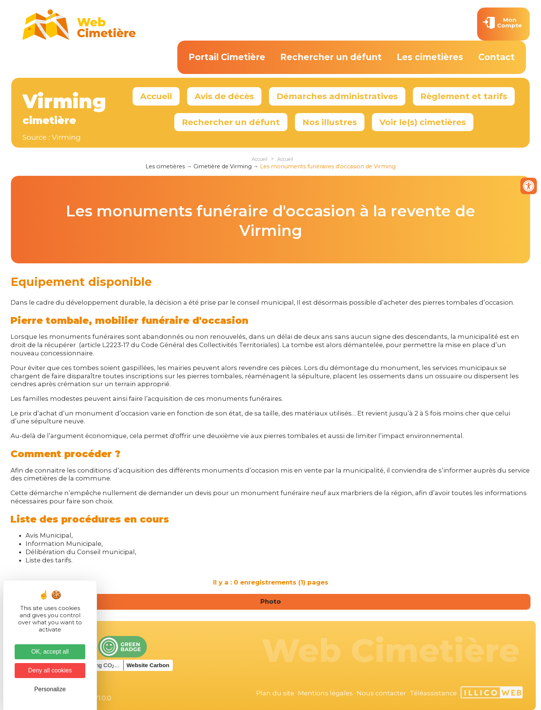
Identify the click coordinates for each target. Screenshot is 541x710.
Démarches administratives (337, 96)
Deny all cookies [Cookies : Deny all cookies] (50, 670)
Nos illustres (329, 122)
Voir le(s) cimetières (422, 122)
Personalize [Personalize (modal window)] (50, 689)
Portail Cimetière (227, 57)
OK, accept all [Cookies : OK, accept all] (50, 651)
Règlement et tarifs (463, 96)
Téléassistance (433, 693)
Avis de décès (224, 96)
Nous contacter (381, 693)
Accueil (156, 96)
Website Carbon (148, 665)
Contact (496, 57)
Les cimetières (430, 57)
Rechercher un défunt (331, 57)
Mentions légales (325, 693)
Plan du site (275, 693)
